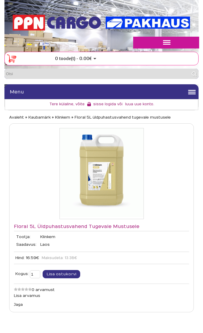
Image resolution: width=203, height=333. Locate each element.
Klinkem (47, 237)
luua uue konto (139, 104)
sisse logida (104, 104)
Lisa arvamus (27, 295)
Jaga (18, 304)
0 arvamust (43, 289)
